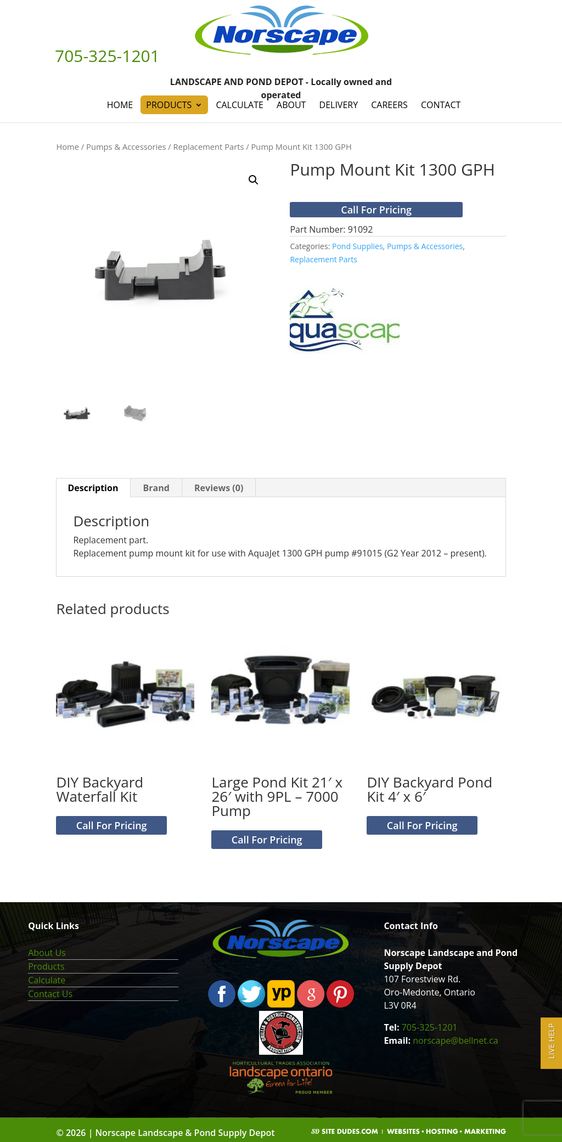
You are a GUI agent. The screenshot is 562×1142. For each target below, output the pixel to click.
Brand (156, 488)
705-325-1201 (430, 1027)
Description (93, 488)
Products (169, 105)
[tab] (93, 488)
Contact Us (50, 994)
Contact (440, 105)
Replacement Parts (208, 146)
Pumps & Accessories (126, 146)
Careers (389, 105)
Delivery (338, 105)
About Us (47, 953)
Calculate (239, 105)
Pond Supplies (357, 246)
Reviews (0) (218, 488)
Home (120, 105)
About (291, 105)
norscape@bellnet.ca (455, 1040)
